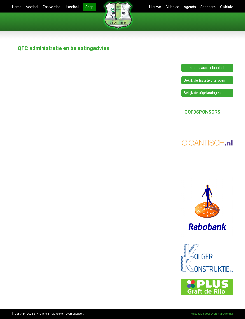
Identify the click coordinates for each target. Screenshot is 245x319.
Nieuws (155, 7)
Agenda (190, 7)
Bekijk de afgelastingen (202, 93)
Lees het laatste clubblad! (204, 68)
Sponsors (208, 7)
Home (16, 7)
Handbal (72, 7)
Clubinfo (226, 7)
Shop (89, 7)
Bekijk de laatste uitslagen (204, 80)
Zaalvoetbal (52, 7)
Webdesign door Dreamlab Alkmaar (211, 313)
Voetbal (32, 7)
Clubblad (172, 7)
